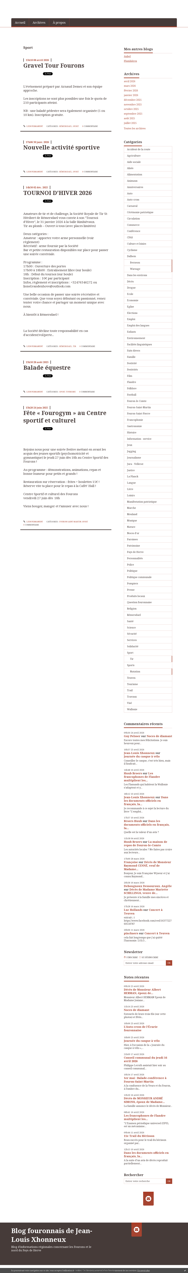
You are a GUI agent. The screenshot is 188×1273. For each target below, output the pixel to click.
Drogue (131, 287)
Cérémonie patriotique (140, 212)
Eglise (130, 306)
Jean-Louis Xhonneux (139, 753)
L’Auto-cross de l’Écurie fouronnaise (141, 1028)
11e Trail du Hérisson (139, 1136)
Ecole (130, 294)
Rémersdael (65, 126)
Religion (132, 608)
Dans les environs (137, 275)
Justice (131, 470)
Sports (130, 665)
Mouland (132, 514)
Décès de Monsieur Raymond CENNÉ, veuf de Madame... (147, 865)
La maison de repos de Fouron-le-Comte (145, 843)
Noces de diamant (159, 736)
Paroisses (132, 539)
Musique (132, 520)
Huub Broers (133, 773)
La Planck (132, 476)
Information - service (139, 438)
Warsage (135, 268)
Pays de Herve (135, 552)
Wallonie (132, 709)
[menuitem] (20, 22)
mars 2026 (130, 85)
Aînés (130, 168)
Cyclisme (132, 250)
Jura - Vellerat (135, 464)
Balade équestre (47, 367)
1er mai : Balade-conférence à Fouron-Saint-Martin (145, 1079)
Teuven (131, 677)
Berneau (135, 262)
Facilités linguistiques (139, 344)
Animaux (132, 180)
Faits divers (133, 350)
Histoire (131, 432)
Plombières (130, 61)
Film (129, 376)
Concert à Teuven (157, 933)
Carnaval (132, 206)
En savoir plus (143, 1270)
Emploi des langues (138, 325)
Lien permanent (33, 126)
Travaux (132, 696)
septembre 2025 (133, 113)
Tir (74, 346)
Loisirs (131, 495)
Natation (135, 671)
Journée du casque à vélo (142, 756)
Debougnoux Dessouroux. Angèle (148, 886)
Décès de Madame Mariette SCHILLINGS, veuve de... (146, 891)
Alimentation (134, 174)
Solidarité (132, 646)
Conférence (133, 231)
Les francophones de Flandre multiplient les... (142, 776)
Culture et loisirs (136, 243)
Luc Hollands (133, 910)
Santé (130, 621)
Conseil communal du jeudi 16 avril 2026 (145, 1059)
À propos (59, 22)
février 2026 (131, 90)
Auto (129, 193)
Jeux (129, 445)
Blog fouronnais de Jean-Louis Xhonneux (51, 1235)
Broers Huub (133, 821)
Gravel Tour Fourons (53, 65)
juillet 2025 (130, 123)
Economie (132, 300)
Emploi (131, 319)
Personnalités (135, 558)
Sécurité (132, 633)
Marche (131, 508)
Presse (131, 589)
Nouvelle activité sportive (61, 147)
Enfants (131, 331)
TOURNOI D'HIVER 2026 (57, 193)
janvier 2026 (131, 95)
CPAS (130, 237)
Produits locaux (136, 596)
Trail (130, 690)
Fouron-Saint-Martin (70, 521)
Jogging (131, 451)
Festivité (132, 363)
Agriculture (134, 155)
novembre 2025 (133, 104)
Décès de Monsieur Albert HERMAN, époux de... (142, 991)
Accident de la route (138, 149)
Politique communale (139, 577)
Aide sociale (134, 162)
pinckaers (131, 933)
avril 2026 (129, 81)
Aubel (127, 56)
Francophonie (135, 419)
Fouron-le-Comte (136, 401)
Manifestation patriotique (142, 501)
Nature (131, 526)
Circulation (133, 218)
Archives (39, 22)
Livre (130, 489)
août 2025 (129, 118)
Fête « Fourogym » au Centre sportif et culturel (64, 416)
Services (132, 640)
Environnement (136, 338)
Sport (76, 126)
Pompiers (132, 583)
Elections (132, 313)
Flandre (131, 382)
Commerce (133, 225)
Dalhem (131, 256)
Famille (131, 357)
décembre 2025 (133, 99)
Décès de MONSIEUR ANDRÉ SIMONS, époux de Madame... (144, 1100)
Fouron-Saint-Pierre (138, 413)
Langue (131, 482)
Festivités (132, 369)
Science (131, 627)
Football (131, 394)
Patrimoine (133, 545)
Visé (129, 703)
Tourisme (71, 391)
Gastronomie (134, 426)
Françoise (131, 862)
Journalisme (134, 457)
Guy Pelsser (132, 736)
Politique (132, 570)
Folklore (132, 388)
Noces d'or (133, 533)
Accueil (20, 22)
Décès (130, 281)
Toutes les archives (135, 128)
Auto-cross (133, 199)
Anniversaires (135, 187)
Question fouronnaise (139, 602)
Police (130, 564)
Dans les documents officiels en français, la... (146, 800)
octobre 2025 (131, 109)
